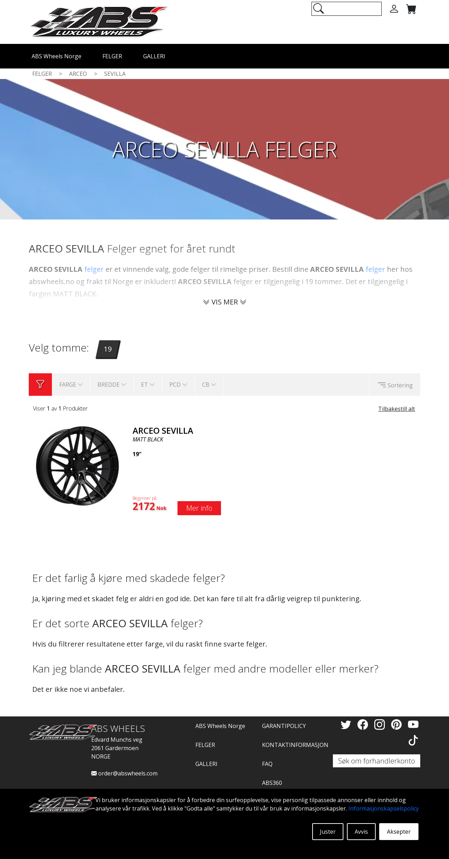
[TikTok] (413, 740)
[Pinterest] (397, 724)
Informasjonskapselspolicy (383, 808)
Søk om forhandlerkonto (376, 761)
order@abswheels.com (124, 773)
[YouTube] (413, 724)
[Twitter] (347, 724)
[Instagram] (381, 724)
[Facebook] (364, 724)
